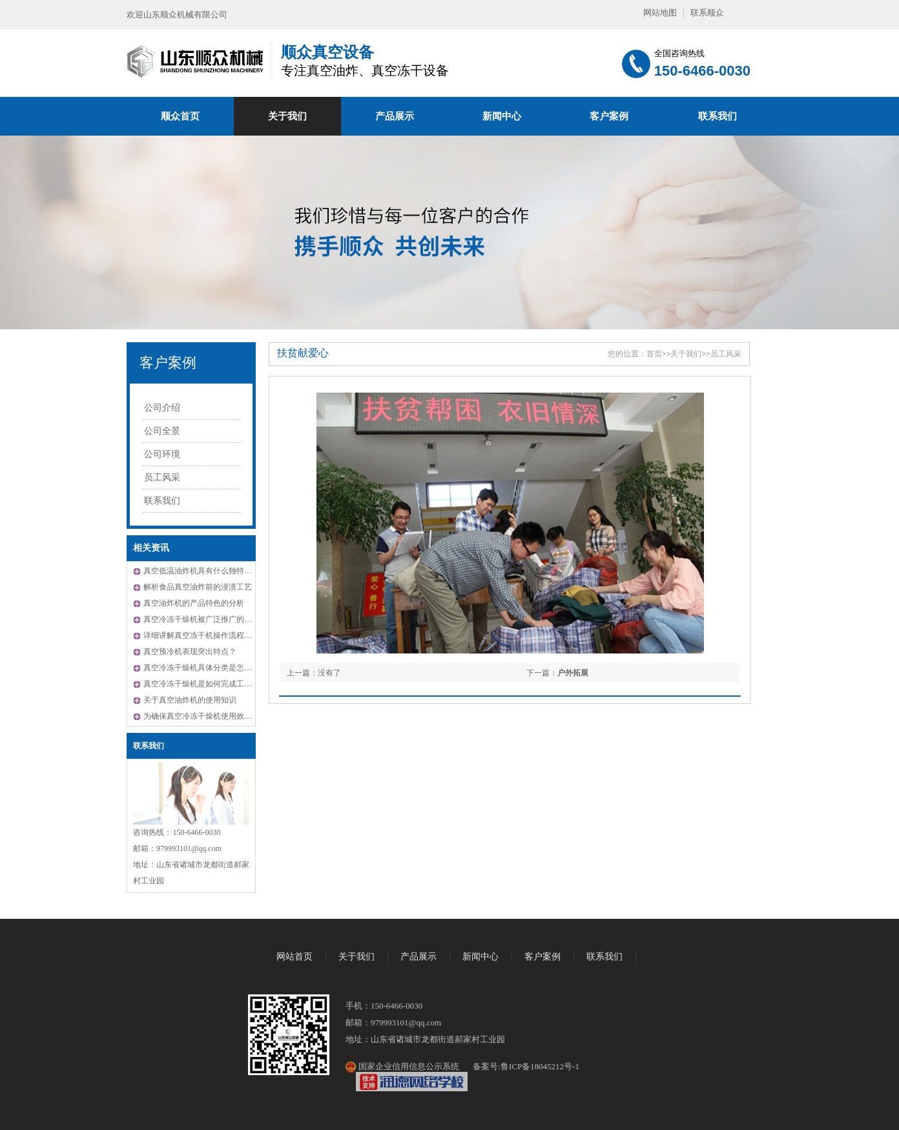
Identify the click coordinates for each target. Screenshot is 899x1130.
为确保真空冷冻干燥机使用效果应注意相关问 (220, 716)
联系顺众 (707, 12)
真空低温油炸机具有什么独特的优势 (205, 570)
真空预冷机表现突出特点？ (189, 651)
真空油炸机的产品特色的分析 (193, 603)
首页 (654, 353)
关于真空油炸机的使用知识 (189, 699)
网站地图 (660, 12)
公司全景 (162, 431)
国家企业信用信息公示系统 (407, 1066)
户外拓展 (572, 672)
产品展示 (394, 116)
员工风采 (162, 477)
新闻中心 (501, 116)
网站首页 (294, 956)
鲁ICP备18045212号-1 (540, 1066)
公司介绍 (162, 408)
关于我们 (287, 116)
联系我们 (717, 116)
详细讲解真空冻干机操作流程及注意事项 (213, 635)
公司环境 (162, 454)
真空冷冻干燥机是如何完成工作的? (203, 683)
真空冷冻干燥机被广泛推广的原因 (201, 619)
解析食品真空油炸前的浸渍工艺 (197, 586)
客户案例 (609, 116)
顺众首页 (180, 116)
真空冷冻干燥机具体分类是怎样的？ (205, 667)
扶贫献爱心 (303, 352)
